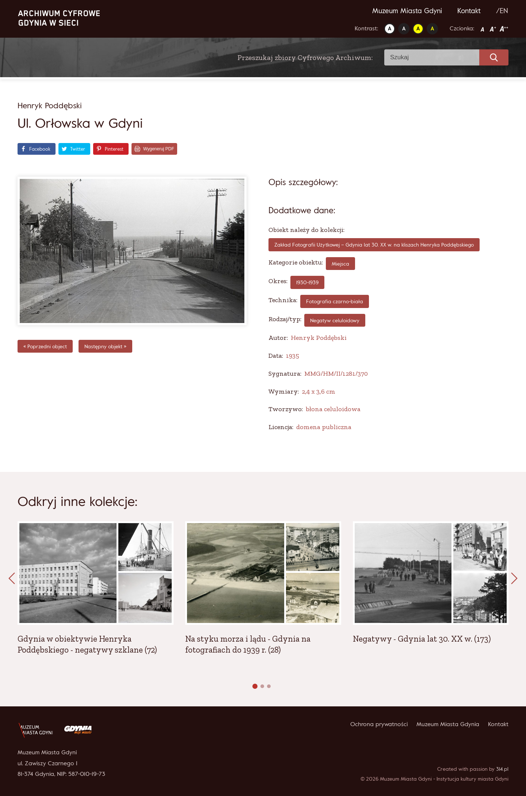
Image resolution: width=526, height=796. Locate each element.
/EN (502, 10)
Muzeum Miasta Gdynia (447, 724)
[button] (255, 686)
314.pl (502, 769)
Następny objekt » (105, 346)
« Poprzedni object (45, 346)
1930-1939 (307, 282)
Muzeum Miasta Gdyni (407, 10)
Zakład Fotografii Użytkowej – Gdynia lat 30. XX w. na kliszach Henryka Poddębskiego (374, 244)
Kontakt (469, 10)
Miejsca (340, 263)
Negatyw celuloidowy (334, 320)
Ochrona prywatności (379, 724)
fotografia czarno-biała (334, 301)
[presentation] (12, 578)
